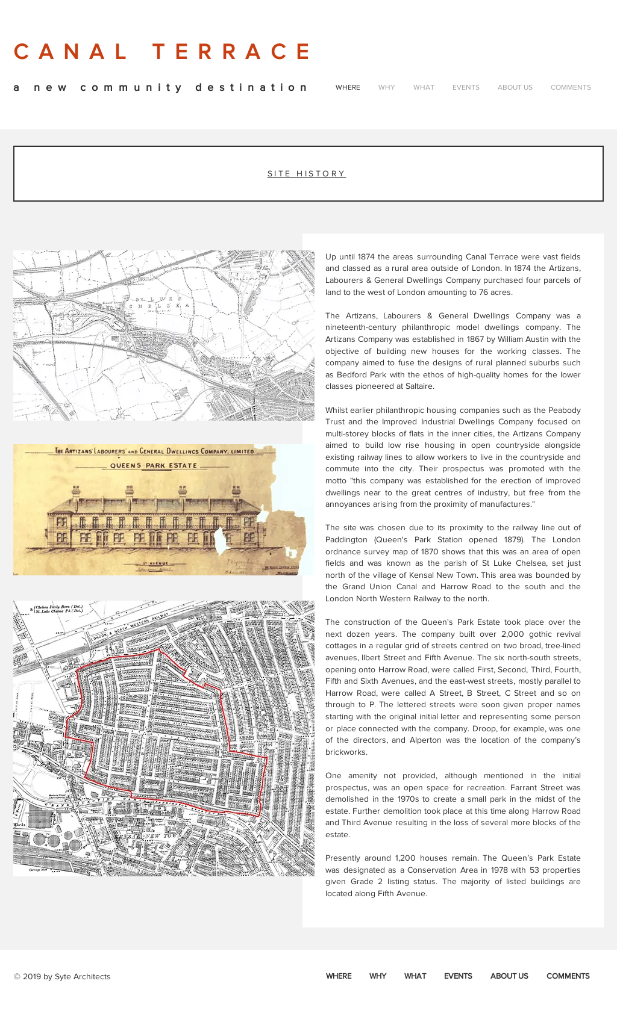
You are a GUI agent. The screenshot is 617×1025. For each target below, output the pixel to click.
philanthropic (426, 327)
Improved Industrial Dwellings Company (457, 421)
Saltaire (419, 386)
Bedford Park (361, 374)
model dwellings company (507, 327)
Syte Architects (83, 976)
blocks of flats (398, 433)
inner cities (472, 433)
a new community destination (162, 87)
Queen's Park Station (419, 539)
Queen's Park (447, 622)
